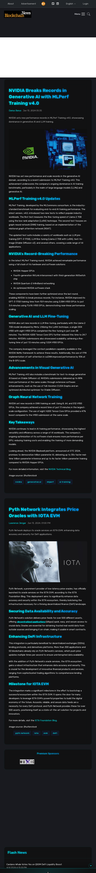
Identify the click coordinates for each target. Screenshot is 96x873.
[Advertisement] (48, 57)
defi (55, 733)
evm (46, 733)
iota (36, 733)
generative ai (34, 482)
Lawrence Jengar (17, 523)
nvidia (18, 482)
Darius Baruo (15, 110)
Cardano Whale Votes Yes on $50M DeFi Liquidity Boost (34, 864)
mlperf (50, 482)
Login (85, 3)
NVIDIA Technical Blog (60, 469)
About (11, 3)
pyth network (22, 733)
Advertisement (28, 3)
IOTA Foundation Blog (46, 720)
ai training (65, 482)
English (70, 3)
